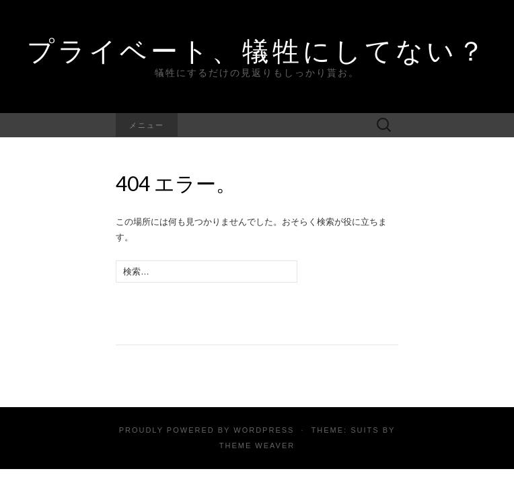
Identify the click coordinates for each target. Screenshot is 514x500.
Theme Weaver (257, 445)
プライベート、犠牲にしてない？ (257, 50)
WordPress (263, 430)
